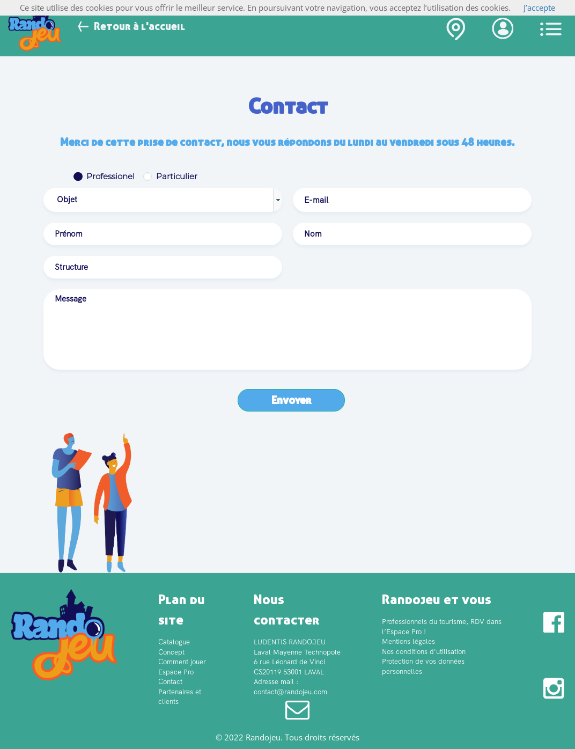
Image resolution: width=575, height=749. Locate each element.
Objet (67, 199)
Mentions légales (408, 641)
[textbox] (412, 200)
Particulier (176, 176)
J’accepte (539, 7)
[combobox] (162, 200)
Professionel (110, 176)
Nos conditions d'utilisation (424, 651)
